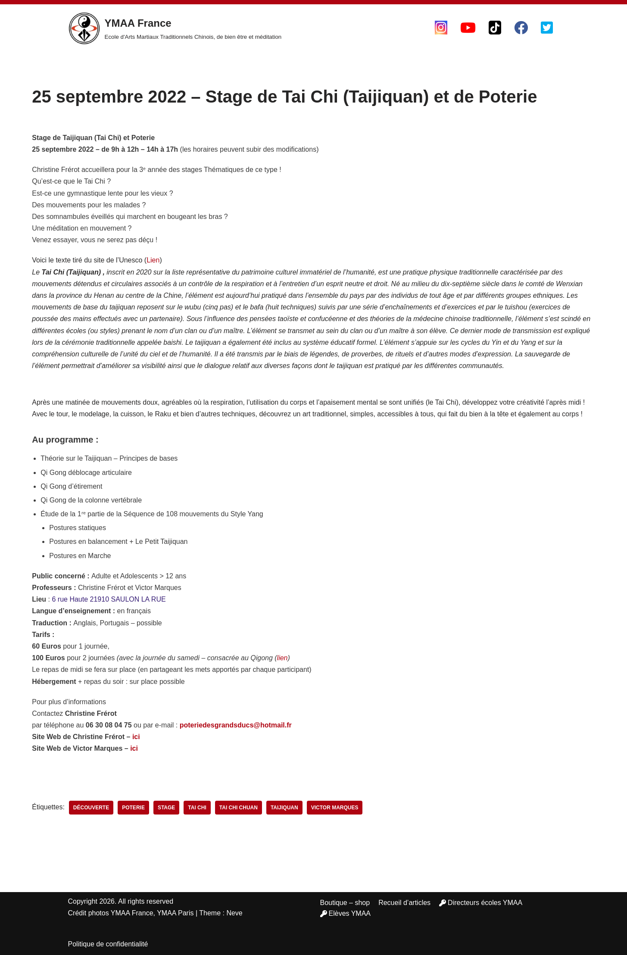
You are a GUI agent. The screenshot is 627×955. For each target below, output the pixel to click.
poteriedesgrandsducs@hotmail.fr (236, 725)
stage (166, 808)
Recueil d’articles (404, 902)
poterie (133, 808)
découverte (91, 808)
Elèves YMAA (345, 913)
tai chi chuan (238, 808)
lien (282, 658)
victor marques (335, 808)
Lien (153, 260)
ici (136, 736)
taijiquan (284, 808)
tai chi (197, 808)
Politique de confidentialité (108, 944)
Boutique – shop (345, 902)
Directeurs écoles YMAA (480, 902)
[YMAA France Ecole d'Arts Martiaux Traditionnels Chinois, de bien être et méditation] (175, 28)
